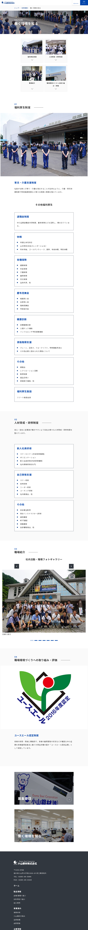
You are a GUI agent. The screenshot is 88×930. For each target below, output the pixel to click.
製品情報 (17, 894)
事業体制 (17, 915)
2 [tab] (35, 642)
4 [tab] (44, 642)
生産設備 (17, 922)
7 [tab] (56, 642)
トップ (16, 8)
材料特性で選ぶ (19, 902)
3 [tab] (40, 642)
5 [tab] (48, 642)
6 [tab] (52, 642)
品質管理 (17, 925)
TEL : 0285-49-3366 (23, 879)
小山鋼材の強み (19, 918)
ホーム (16, 888)
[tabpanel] (44, 605)
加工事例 (17, 905)
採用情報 (25, 8)
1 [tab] (31, 642)
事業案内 (17, 911)
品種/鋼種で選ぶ (20, 898)
